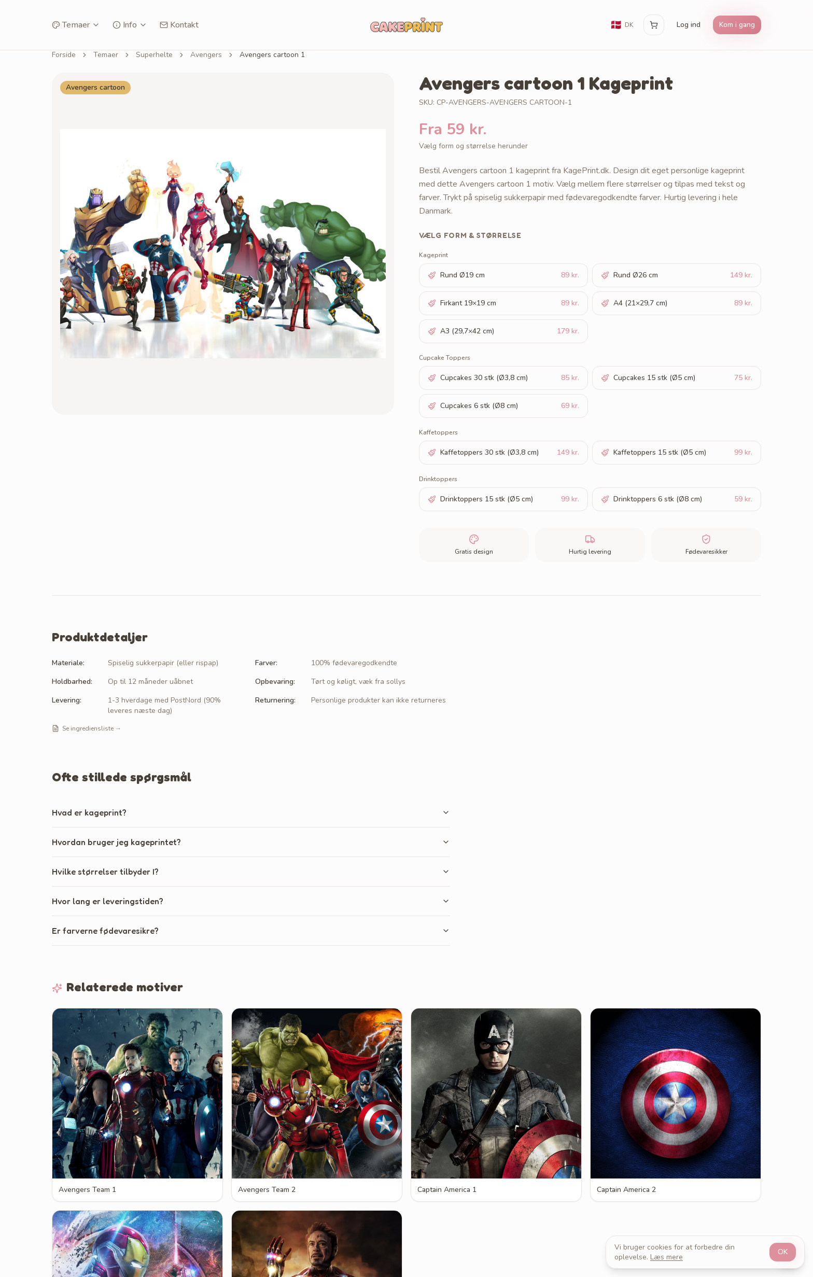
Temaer (76, 25)
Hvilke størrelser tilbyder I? (251, 871)
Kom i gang (737, 25)
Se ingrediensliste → (86, 728)
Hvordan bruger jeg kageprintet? (251, 842)
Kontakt (179, 25)
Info (130, 25)
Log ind (688, 25)
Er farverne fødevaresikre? (251, 930)
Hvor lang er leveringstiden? (251, 901)
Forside (64, 55)
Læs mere (666, 1257)
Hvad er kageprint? (251, 812)
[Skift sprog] (621, 25)
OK (783, 1252)
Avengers (206, 55)
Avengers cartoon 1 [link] (272, 55)
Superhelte (154, 55)
